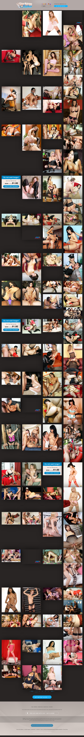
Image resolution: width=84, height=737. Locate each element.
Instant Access (46, 708)
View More (51, 708)
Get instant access (60, 6)
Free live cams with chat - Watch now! (42, 715)
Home (32, 708)
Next (52, 691)
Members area (63, 3)
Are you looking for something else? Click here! (42, 727)
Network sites (57, 3)
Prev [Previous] (32, 691)
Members (35, 708)
